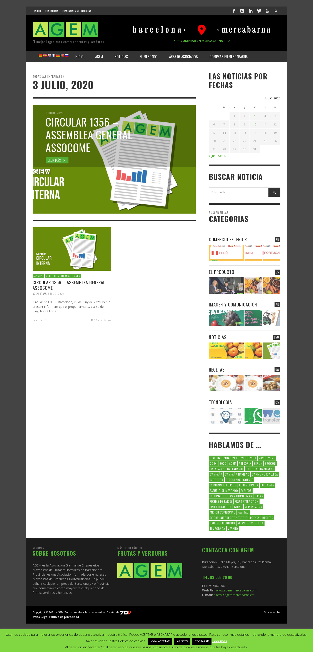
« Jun (212, 156)
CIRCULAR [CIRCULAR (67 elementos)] (216, 479)
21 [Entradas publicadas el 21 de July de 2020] (224, 141)
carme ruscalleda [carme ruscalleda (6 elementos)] (265, 474)
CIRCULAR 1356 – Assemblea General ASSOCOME (69, 285)
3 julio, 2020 (56, 293)
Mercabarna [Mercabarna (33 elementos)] (253, 506)
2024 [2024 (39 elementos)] (213, 463)
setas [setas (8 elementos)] (241, 523)
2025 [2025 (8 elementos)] (223, 463)
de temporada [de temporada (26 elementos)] (248, 485)
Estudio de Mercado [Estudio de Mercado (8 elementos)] (224, 490)
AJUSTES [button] (182, 641)
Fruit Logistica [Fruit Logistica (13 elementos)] (220, 506)
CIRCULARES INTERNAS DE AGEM (63, 276)
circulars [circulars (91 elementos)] (233, 479)
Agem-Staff (39, 293)
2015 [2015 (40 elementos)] (235, 458)
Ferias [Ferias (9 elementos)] (259, 496)
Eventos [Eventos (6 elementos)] (246, 490)
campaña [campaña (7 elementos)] (216, 474)
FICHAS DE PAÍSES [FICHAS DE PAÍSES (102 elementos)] (221, 501)
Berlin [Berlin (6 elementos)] (258, 463)
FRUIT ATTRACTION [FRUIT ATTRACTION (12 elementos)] (246, 501)
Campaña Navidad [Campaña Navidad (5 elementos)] (237, 474)
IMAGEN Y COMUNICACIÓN (233, 304)
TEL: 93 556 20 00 (217, 577)
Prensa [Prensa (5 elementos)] (255, 517)
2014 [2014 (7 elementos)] (226, 458)
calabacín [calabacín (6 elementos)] (217, 468)
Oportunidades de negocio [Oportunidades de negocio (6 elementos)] (229, 517)
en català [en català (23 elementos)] (267, 485)
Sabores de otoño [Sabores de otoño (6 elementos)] (222, 523)
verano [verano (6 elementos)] (233, 528)
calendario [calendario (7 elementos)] (235, 468)
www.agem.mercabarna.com (236, 590)
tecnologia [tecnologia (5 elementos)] (255, 523)
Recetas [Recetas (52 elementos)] (267, 517)
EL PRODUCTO (221, 271)
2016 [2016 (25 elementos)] (244, 458)
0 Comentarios (100, 320)
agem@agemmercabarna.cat (234, 595)
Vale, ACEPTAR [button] (160, 641)
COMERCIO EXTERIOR (228, 239)
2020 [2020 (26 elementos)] (262, 458)
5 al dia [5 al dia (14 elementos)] (215, 458)
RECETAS (217, 369)
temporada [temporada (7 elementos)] (217, 528)
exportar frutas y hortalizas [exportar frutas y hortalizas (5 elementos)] (231, 496)
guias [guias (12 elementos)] (238, 506)
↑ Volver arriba (271, 612)
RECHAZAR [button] (202, 641)
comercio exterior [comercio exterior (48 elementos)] (223, 485)
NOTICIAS (217, 337)
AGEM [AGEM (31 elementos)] (232, 463)
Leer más (40, 320)
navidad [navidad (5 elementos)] (243, 512)
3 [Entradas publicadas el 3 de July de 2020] (255, 116)
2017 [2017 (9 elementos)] (253, 458)
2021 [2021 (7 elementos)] (271, 458)
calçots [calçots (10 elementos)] (252, 468)
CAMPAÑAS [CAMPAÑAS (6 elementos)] (267, 468)
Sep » (222, 156)
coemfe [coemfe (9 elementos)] (248, 479)
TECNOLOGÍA (220, 402)
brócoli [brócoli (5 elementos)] (270, 463)
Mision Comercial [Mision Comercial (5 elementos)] (222, 512)
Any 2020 (38, 276)
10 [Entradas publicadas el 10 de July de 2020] (254, 124)
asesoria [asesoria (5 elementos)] (245, 463)
